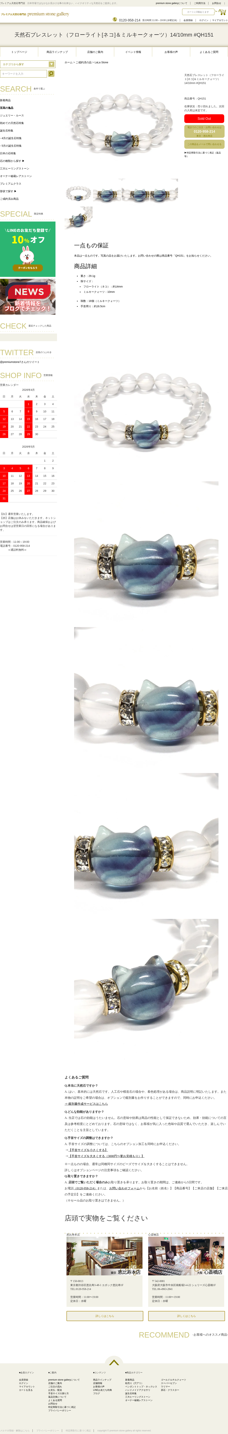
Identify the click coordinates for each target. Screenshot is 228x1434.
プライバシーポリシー (59, 1410)
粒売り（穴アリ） (134, 1383)
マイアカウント (220, 20)
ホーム (69, 62)
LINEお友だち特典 (102, 1390)
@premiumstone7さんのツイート (20, 361)
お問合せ (216, 3)
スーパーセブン (169, 1383)
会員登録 (188, 20)
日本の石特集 (8, 153)
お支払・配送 (55, 1390)
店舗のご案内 (95, 51)
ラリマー (165, 1386)
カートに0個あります (198, 12)
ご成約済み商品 (9, 198)
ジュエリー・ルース (12, 115)
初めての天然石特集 (12, 123)
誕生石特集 (6, 130)
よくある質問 (55, 1400)
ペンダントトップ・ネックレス (141, 1386)
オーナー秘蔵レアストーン (16, 176)
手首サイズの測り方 (58, 1393)
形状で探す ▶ (8, 191)
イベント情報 (133, 51)
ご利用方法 (199, 3)
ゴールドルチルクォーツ (173, 1379)
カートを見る (26, 1390)
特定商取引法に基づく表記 (62, 1407)
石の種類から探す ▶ (12, 160)
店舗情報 (97, 1383)
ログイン (203, 20)
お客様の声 (171, 51)
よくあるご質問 (209, 51)
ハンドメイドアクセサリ (137, 1390)
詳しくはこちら (105, 1316)
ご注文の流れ (55, 1386)
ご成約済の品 (84, 62)
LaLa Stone (101, 62)
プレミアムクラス (10, 183)
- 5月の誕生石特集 (11, 145)
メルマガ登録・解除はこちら (15, 1430)
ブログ (96, 1393)
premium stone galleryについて (171, 3)
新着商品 (5, 100)
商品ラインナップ (57, 51)
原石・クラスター (170, 1390)
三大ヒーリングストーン (14, 168)
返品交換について (57, 1397)
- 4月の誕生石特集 (11, 138)
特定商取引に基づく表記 (78, 1430)
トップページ (19, 51)
